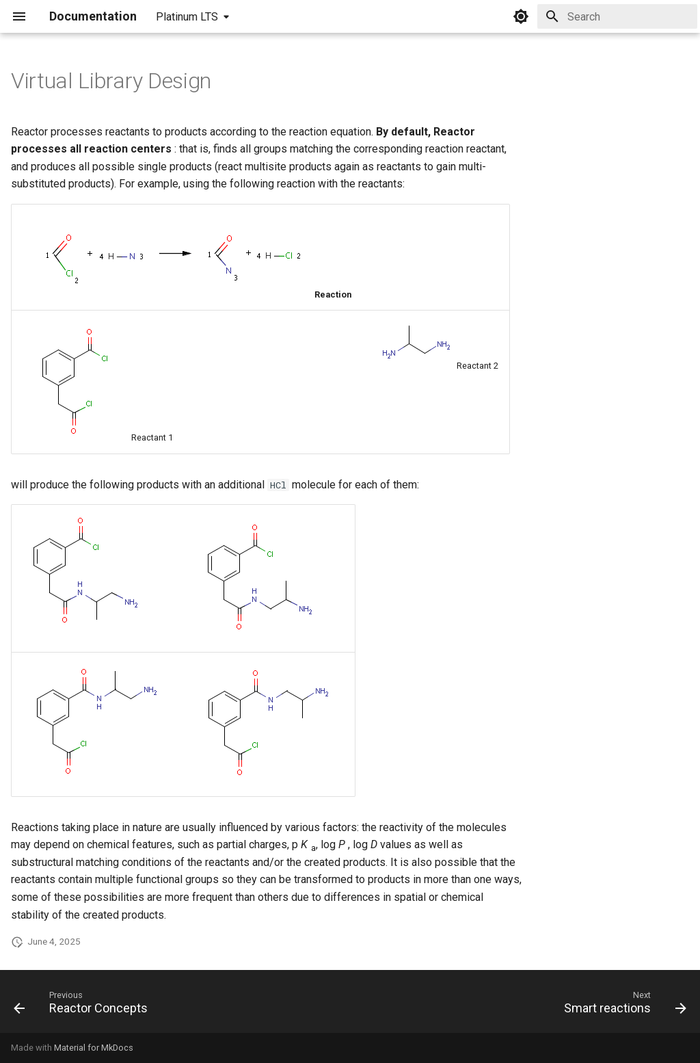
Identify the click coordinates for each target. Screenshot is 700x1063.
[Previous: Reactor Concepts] (84, 1005)
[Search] (617, 16)
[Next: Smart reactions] (621, 1005)
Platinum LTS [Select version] (187, 16)
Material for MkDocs (93, 1047)
